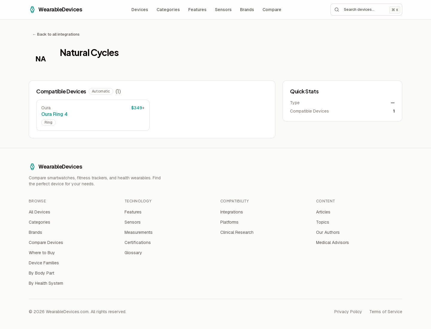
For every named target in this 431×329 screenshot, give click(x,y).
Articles (323, 212)
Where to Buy (42, 252)
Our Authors (328, 232)
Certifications (138, 242)
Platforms (229, 222)
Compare (271, 9)
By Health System (46, 283)
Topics (322, 222)
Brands (247, 9)
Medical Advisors (332, 242)
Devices (139, 9)
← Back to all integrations (56, 34)
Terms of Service (385, 311)
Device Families (44, 263)
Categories (168, 9)
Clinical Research (237, 232)
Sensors (223, 9)
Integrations (231, 212)
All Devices (39, 212)
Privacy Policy (348, 311)
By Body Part (41, 273)
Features (197, 9)
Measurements (139, 232)
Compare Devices (46, 242)
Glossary (133, 252)
